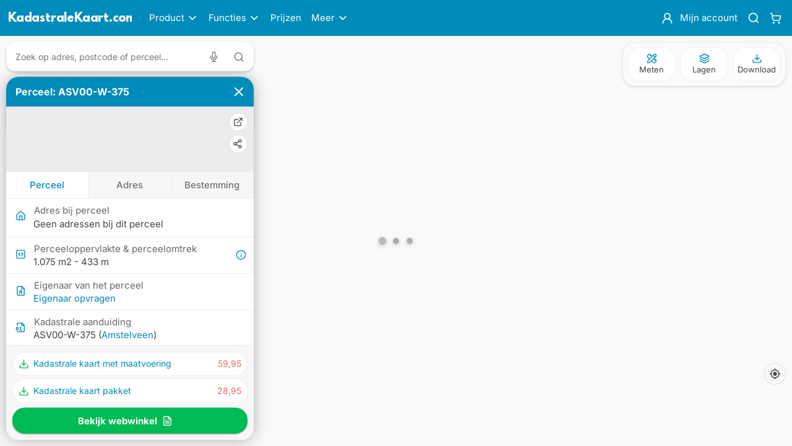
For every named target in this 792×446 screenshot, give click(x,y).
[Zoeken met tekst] (239, 57)
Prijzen (285, 18)
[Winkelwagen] (775, 18)
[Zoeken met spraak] (216, 56)
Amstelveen (127, 335)
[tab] (47, 185)
